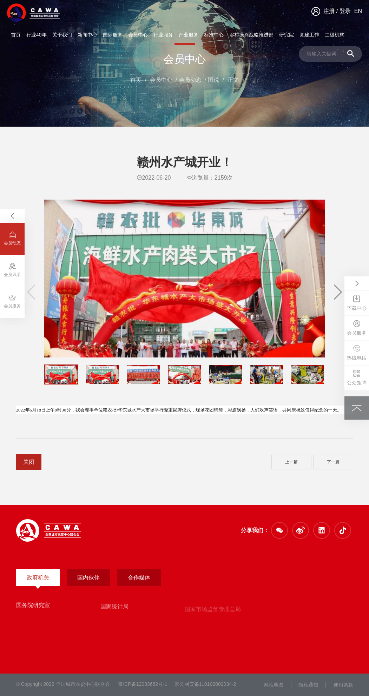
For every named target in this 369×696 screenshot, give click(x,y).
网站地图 (273, 685)
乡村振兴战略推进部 (251, 35)
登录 (345, 11)
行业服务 (163, 35)
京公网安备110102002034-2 (205, 684)
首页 (16, 35)
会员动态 (190, 80)
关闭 (28, 462)
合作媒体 (139, 578)
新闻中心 (87, 35)
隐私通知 (308, 685)
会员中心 (138, 35)
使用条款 (343, 685)
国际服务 (113, 35)
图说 (213, 80)
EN (358, 11)
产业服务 (188, 35)
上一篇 (291, 462)
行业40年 (36, 35)
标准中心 (214, 35)
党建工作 (309, 35)
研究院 (286, 35)
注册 (329, 11)
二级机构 (334, 35)
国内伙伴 (88, 578)
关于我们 (62, 35)
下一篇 (333, 462)
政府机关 (38, 578)
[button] (338, 292)
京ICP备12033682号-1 (142, 684)
